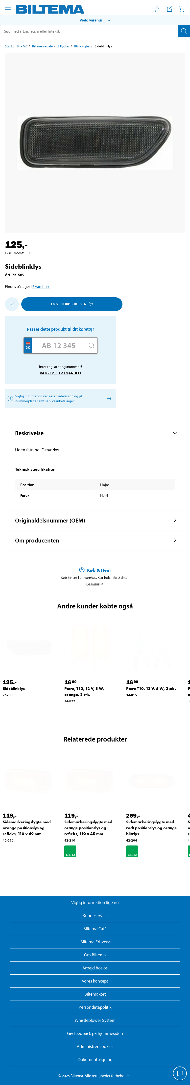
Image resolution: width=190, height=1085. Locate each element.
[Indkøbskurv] (182, 9)
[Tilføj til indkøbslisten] (12, 304)
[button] (95, 20)
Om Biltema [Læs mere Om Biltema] (95, 955)
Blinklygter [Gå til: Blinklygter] (82, 46)
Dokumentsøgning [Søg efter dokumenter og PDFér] (95, 1059)
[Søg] (184, 31)
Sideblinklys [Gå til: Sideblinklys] (14, 688)
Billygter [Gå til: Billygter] (63, 46)
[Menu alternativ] (8, 9)
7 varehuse (41, 286)
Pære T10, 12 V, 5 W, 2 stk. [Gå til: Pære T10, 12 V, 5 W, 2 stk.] (151, 688)
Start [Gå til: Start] (8, 46)
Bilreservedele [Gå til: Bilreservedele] (42, 46)
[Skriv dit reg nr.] (59, 345)
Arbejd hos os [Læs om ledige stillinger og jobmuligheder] (95, 968)
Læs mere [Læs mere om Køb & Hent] (95, 584)
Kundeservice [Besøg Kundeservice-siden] (95, 915)
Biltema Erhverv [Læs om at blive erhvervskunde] (95, 941)
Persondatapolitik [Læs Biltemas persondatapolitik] (95, 1007)
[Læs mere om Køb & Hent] (95, 570)
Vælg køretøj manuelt (60, 373)
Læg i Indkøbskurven (72, 304)
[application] (180, 1074)
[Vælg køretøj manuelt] (108, 398)
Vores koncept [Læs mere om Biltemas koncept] (95, 981)
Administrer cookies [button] (95, 1046)
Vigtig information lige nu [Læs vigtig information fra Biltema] (95, 902)
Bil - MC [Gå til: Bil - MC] (22, 46)
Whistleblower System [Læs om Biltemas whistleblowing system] (95, 1020)
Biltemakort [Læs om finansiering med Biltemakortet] (95, 994)
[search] (95, 31)
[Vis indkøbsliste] (170, 9)
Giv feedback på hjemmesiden (95, 1033)
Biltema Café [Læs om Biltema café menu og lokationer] (95, 928)
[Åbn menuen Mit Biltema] (158, 9)
